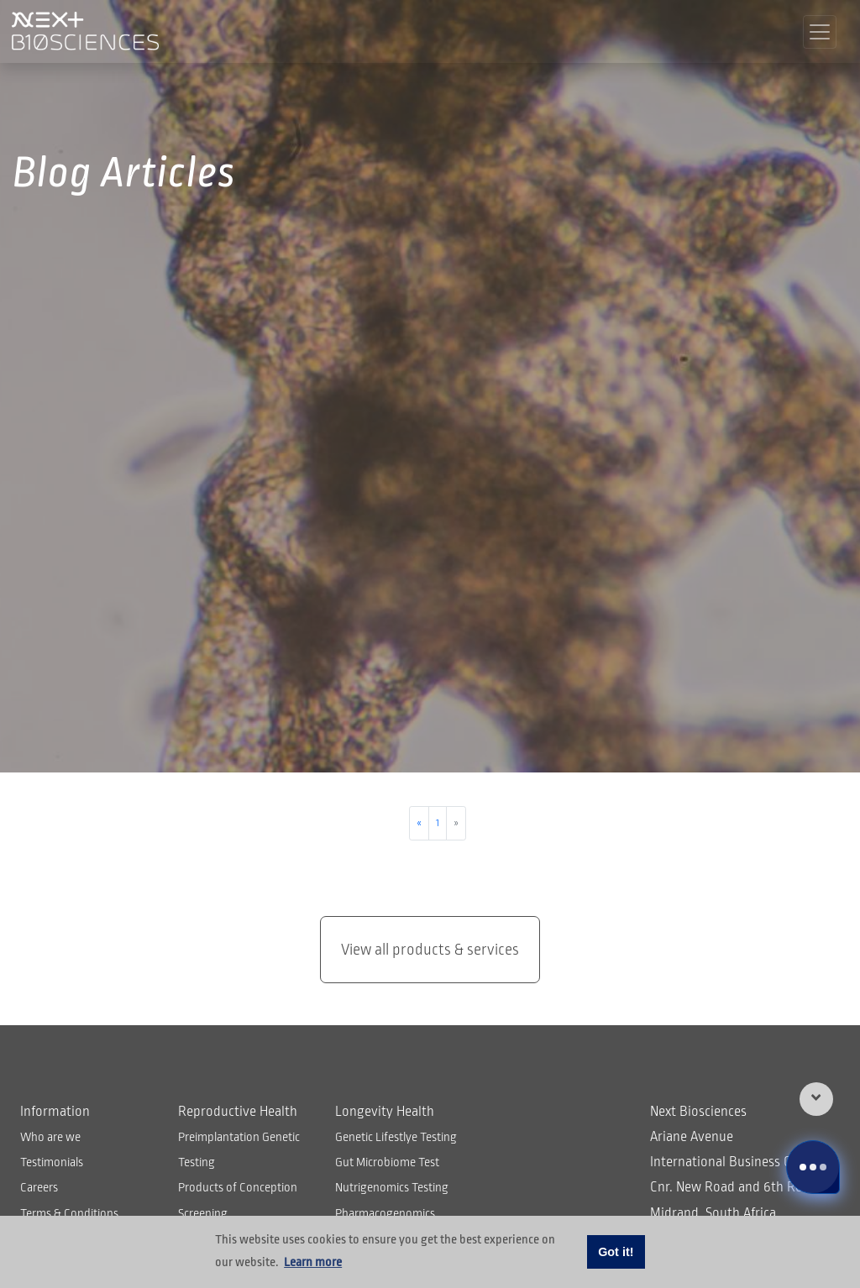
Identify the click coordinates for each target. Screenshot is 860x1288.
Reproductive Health (237, 1111)
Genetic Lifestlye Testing (396, 1137)
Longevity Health (384, 1111)
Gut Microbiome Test (387, 1162)
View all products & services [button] (430, 949)
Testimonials (51, 1162)
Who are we (50, 1137)
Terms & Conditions (69, 1213)
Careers (39, 1187)
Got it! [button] (615, 1252)
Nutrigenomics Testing (391, 1187)
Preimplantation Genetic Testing (239, 1149)
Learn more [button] (313, 1262)
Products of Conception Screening (237, 1200)
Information (55, 1111)
